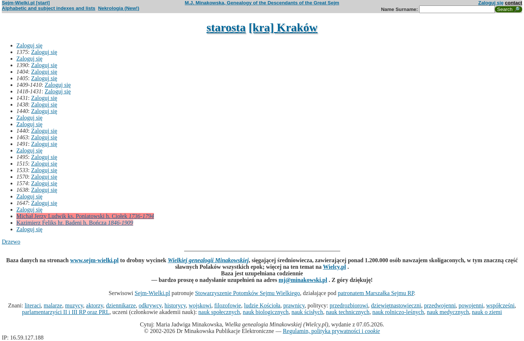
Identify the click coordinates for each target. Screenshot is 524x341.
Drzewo (11, 242)
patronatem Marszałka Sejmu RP (376, 293)
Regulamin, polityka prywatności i (331, 331)
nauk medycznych (448, 312)
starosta (226, 27)
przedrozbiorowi (349, 305)
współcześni (500, 305)
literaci (33, 305)
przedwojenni (440, 305)
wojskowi (199, 305)
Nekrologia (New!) (118, 8)
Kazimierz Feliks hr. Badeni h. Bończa (74, 223)
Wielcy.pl (334, 267)
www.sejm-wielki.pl (94, 260)
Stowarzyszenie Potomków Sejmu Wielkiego (247, 293)
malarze (53, 305)
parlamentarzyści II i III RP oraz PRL (66, 312)
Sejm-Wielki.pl (152, 293)
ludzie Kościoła (262, 305)
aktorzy (94, 305)
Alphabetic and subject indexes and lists (48, 8)
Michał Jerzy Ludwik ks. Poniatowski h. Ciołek (85, 216)
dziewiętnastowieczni (396, 305)
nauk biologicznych (266, 312)
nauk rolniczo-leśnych (398, 312)
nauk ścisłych (307, 312)
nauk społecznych (219, 312)
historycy (175, 305)
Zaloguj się (491, 2)
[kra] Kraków (283, 27)
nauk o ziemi (487, 312)
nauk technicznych (348, 312)
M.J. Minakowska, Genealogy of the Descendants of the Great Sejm (262, 2)
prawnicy (294, 305)
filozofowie (227, 305)
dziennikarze (121, 305)
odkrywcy (150, 305)
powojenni (470, 305)
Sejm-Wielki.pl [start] (26, 2)
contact (513, 2)
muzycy (74, 305)
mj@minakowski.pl (303, 280)
